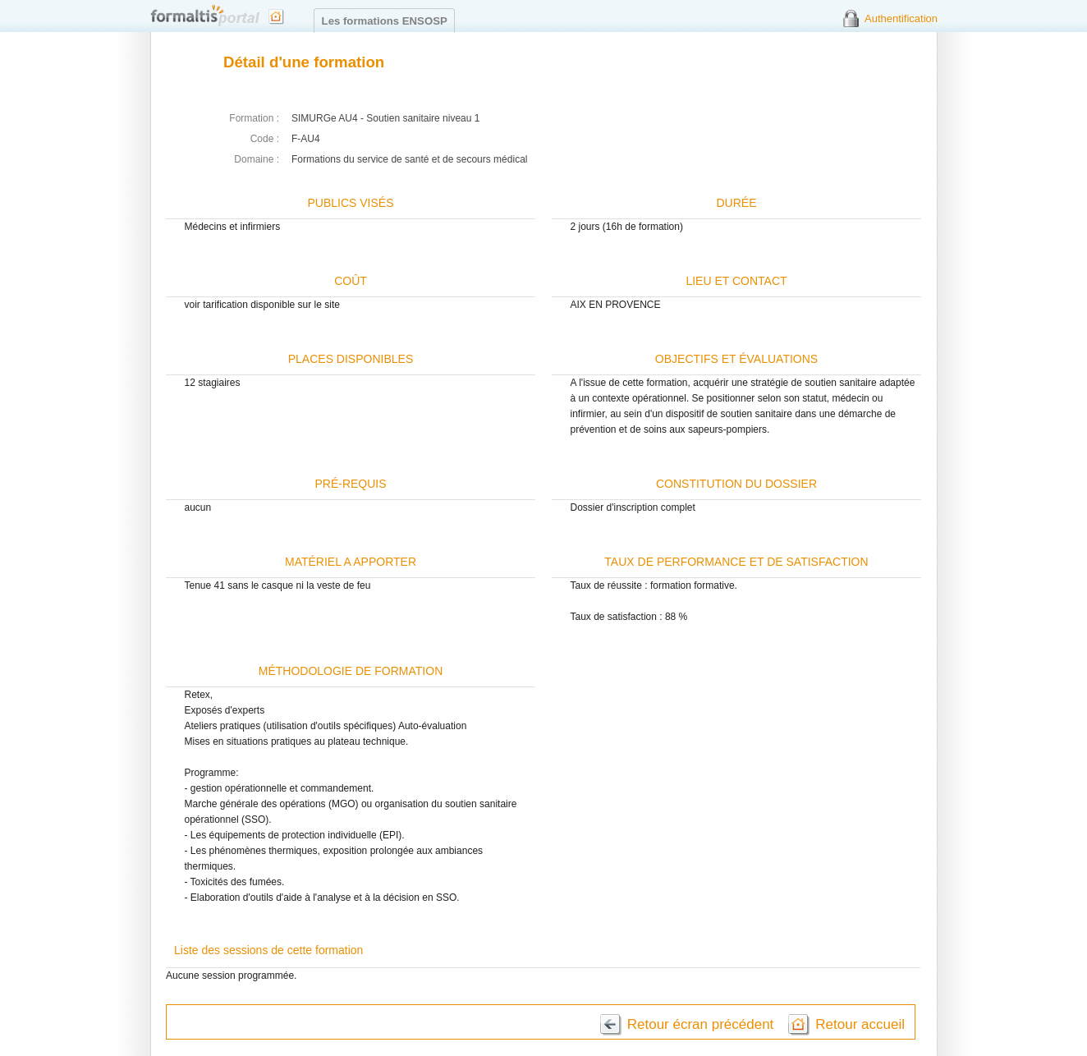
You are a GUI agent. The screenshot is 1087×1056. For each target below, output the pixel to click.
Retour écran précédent (700, 1024)
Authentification (901, 18)
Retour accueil (860, 1024)
